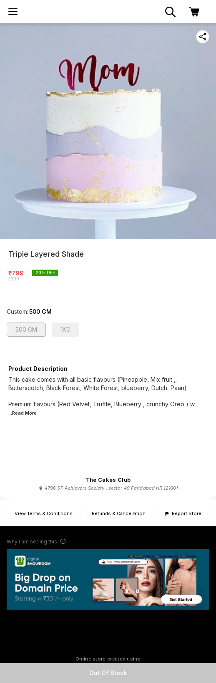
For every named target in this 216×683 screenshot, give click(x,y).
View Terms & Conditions (44, 513)
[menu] (13, 11)
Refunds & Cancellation (119, 513)
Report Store (183, 513)
